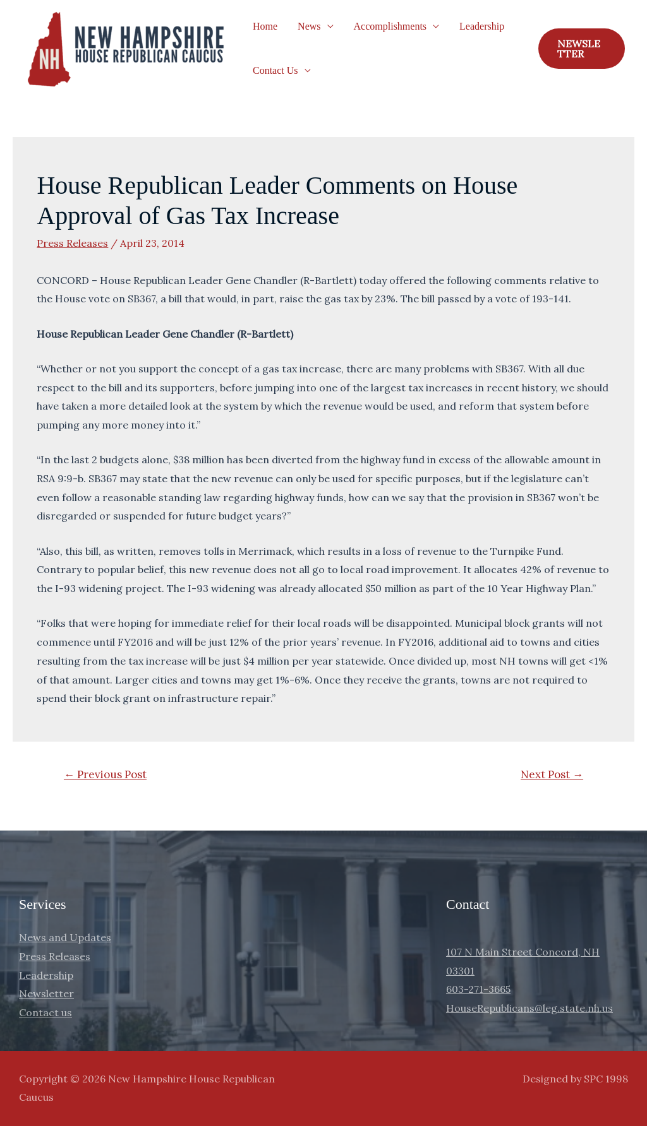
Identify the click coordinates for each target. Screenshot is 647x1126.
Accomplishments (390, 26)
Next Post (552, 774)
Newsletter (46, 993)
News (309, 26)
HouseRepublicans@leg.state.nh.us (529, 1008)
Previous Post (105, 774)
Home (265, 26)
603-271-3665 (478, 989)
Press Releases (72, 243)
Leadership (481, 26)
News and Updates (65, 937)
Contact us (45, 1012)
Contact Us (275, 70)
